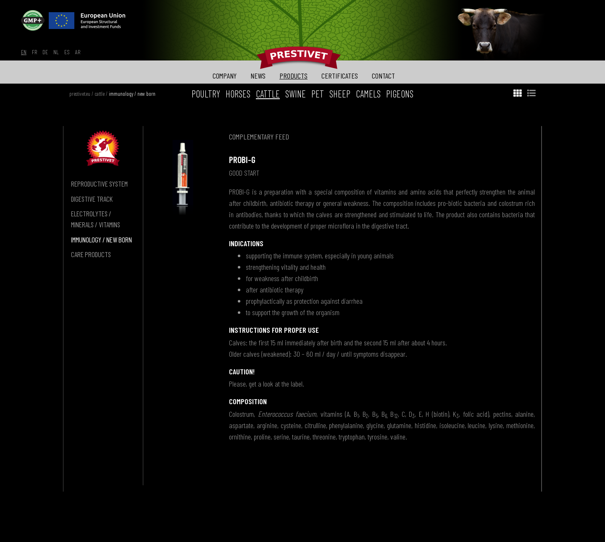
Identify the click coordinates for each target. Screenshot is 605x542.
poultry (206, 94)
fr (34, 51)
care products (91, 254)
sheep (339, 94)
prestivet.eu (79, 93)
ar (77, 51)
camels (368, 94)
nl (56, 51)
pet (317, 94)
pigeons (399, 94)
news (258, 75)
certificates (339, 75)
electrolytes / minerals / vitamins (95, 219)
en (23, 51)
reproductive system (99, 183)
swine (295, 94)
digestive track (92, 199)
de (45, 51)
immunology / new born (132, 93)
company (225, 75)
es (67, 51)
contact (383, 75)
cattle (100, 93)
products (293, 75)
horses (238, 94)
